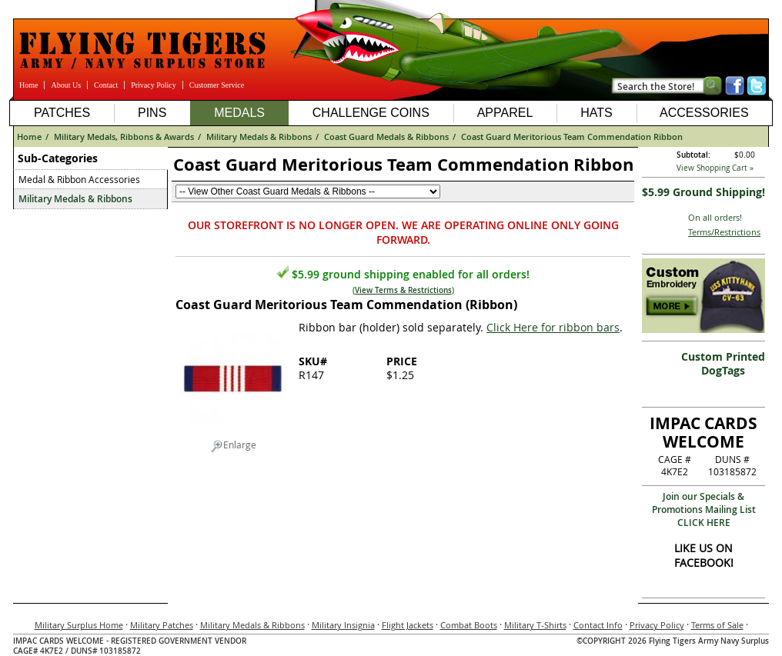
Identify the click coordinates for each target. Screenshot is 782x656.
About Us (66, 85)
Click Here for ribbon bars (553, 327)
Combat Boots (468, 625)
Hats (596, 112)
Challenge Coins (370, 112)
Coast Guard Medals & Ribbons (386, 136)
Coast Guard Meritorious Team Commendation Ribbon (572, 136)
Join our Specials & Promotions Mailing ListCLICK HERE (704, 509)
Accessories (704, 112)
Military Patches (161, 625)
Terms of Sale (717, 625)
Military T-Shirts (535, 625)
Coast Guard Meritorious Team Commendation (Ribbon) (346, 304)
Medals (239, 112)
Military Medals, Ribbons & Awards (124, 136)
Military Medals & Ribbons (259, 136)
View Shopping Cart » (715, 168)
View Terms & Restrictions (403, 290)
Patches (62, 112)
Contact (106, 85)
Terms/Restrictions (724, 232)
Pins (152, 112)
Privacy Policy (153, 85)
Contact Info (598, 625)
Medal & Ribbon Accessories (79, 179)
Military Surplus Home (79, 625)
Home (28, 85)
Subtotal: (693, 155)
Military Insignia (343, 625)
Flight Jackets (407, 625)
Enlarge (233, 445)
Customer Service (216, 85)
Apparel (505, 112)
